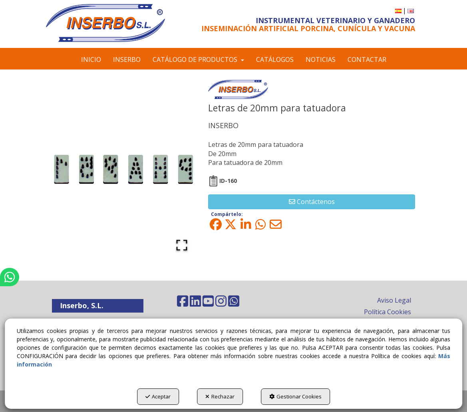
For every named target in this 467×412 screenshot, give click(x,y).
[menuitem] (398, 10)
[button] (105, 23)
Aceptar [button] (158, 396)
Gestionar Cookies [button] (295, 396)
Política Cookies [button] (387, 311)
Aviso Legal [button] (394, 300)
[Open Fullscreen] (181, 245)
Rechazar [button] (219, 396)
